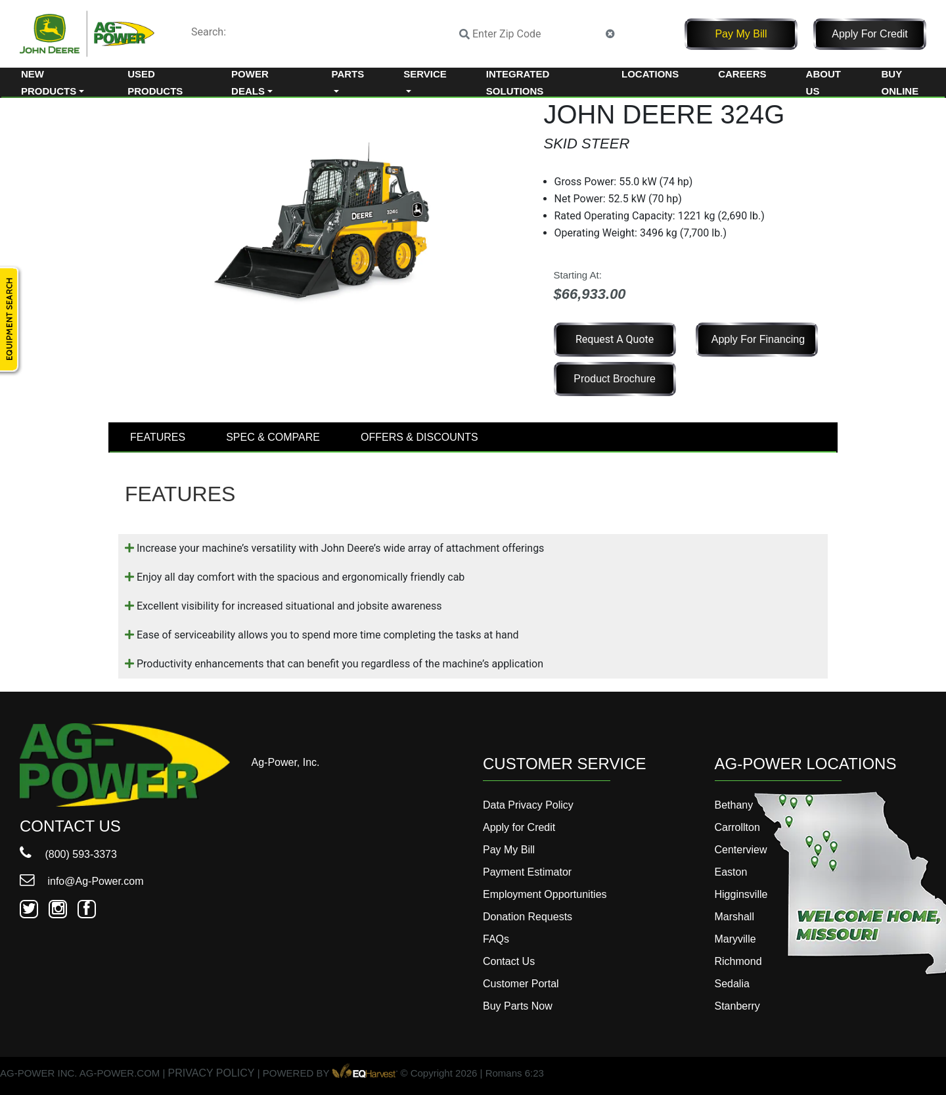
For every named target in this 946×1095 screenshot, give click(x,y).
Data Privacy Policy (528, 805)
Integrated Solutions (517, 82)
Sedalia (732, 983)
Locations (650, 73)
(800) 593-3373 (68, 854)
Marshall (734, 916)
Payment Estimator (527, 872)
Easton (731, 872)
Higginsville (741, 894)
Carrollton (737, 827)
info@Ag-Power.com (82, 881)
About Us (823, 82)
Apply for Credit (870, 33)
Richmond (738, 961)
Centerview (741, 849)
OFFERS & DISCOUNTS (419, 437)
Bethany (734, 805)
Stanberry (737, 1006)
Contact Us (509, 961)
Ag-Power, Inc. (286, 762)
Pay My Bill (741, 33)
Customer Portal (521, 983)
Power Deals (250, 82)
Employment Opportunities (545, 894)
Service (425, 73)
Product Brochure (615, 378)
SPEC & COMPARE (273, 437)
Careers (742, 73)
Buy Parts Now (517, 1006)
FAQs (496, 939)
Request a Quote (614, 339)
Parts (348, 73)
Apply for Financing (758, 339)
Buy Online (900, 82)
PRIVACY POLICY (211, 1073)
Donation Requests (527, 916)
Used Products (155, 82)
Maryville (735, 939)
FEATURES (157, 437)
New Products (48, 82)
